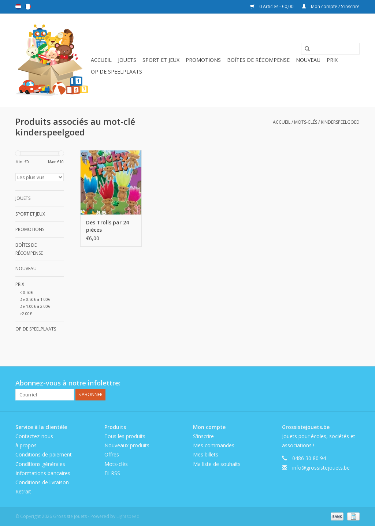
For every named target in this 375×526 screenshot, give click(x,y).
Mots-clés (305, 122)
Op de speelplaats (116, 71)
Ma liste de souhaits (217, 463)
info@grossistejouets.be (321, 467)
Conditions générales (40, 463)
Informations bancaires (42, 473)
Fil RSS (112, 473)
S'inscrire (203, 436)
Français (28, 7)
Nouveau (308, 59)
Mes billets (205, 454)
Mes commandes (213, 445)
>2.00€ (25, 313)
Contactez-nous (34, 436)
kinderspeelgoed (340, 122)
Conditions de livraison (42, 482)
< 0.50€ (26, 292)
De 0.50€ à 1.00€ (34, 299)
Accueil (101, 59)
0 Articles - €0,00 (272, 6)
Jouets (127, 59)
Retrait (23, 491)
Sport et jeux (160, 59)
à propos (26, 445)
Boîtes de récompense (258, 59)
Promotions (203, 59)
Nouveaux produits (126, 445)
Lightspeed (128, 516)
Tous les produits (124, 436)
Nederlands (18, 7)
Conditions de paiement (43, 454)
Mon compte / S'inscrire (331, 6)
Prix (332, 59)
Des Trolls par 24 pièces (107, 226)
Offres (111, 454)
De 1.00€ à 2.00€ (34, 306)
